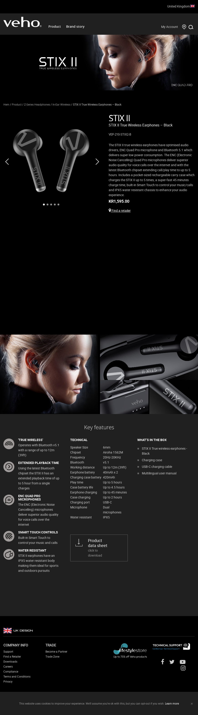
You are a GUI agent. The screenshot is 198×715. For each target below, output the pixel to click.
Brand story (75, 26)
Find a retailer (120, 210)
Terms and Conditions (16, 676)
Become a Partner (56, 651)
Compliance (10, 671)
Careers (8, 666)
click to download (104, 547)
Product (54, 26)
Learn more (172, 703)
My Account (169, 27)
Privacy (8, 681)
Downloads (10, 661)
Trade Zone (52, 656)
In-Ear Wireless (61, 104)
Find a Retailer (12, 656)
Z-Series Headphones (37, 104)
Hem (6, 104)
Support (8, 651)
